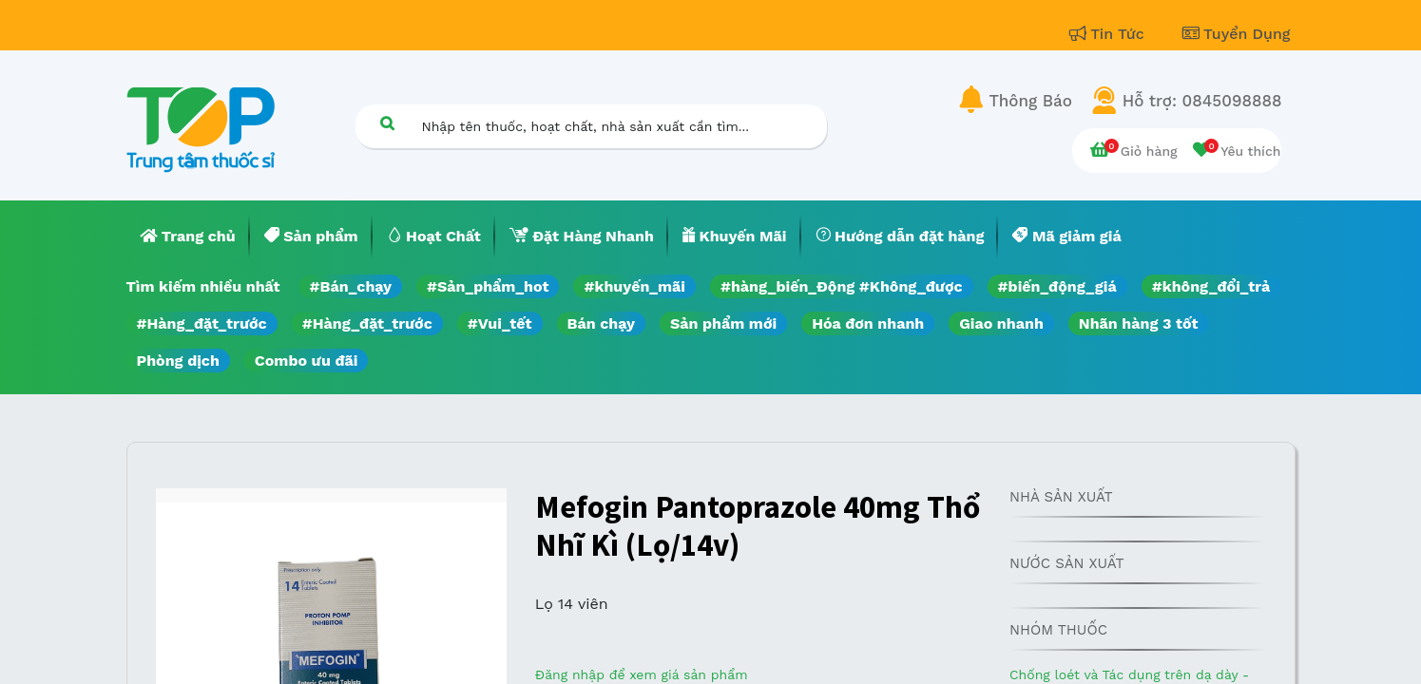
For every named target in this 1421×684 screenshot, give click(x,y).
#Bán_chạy (351, 286)
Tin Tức (1109, 34)
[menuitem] (188, 236)
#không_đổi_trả (1211, 286)
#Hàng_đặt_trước (202, 323)
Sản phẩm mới (723, 323)
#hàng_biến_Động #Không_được (841, 286)
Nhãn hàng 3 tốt (1139, 323)
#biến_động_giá (1057, 286)
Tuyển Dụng (1236, 34)
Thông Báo (1030, 100)
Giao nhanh (1001, 323)
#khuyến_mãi (634, 286)
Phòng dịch (178, 361)
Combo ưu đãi (306, 361)
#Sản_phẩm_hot (487, 286)
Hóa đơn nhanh (868, 323)
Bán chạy (601, 323)
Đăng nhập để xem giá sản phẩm (641, 674)
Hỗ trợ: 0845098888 (1202, 100)
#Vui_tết (500, 323)
